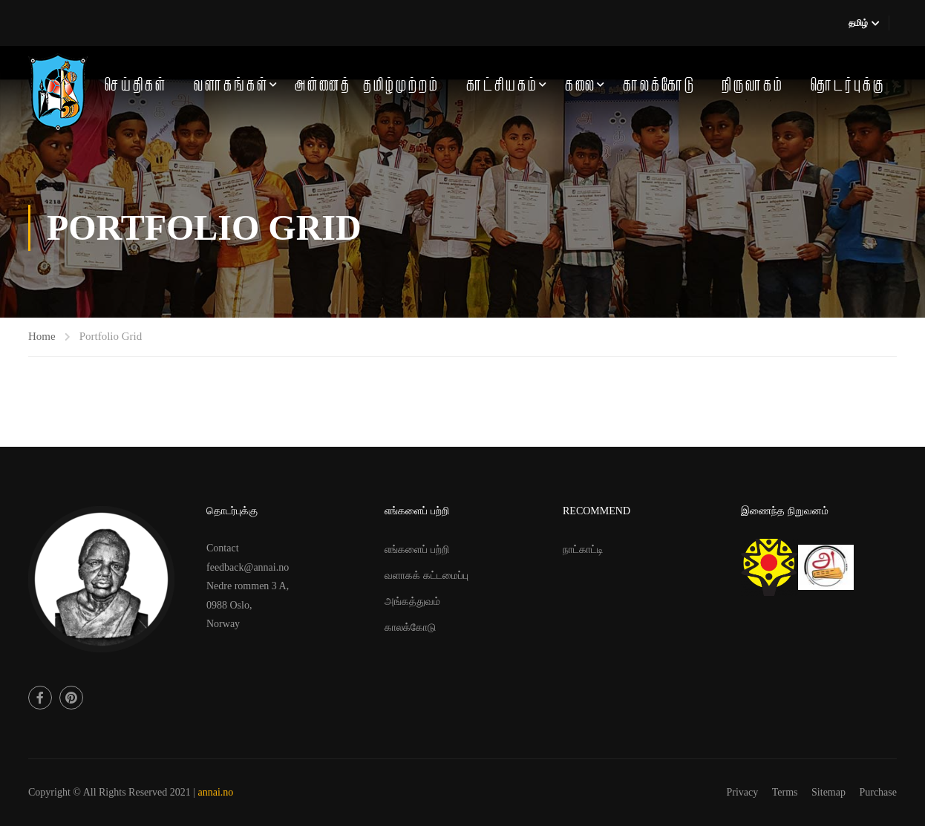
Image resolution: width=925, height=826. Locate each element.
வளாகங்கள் (231, 85)
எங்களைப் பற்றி (417, 549)
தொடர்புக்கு (848, 85)
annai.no (216, 792)
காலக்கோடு (659, 85)
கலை (580, 85)
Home (42, 336)
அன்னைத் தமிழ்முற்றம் (367, 85)
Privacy (743, 792)
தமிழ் (858, 23)
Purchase (878, 792)
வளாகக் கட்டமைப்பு (426, 575)
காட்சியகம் (502, 85)
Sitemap (828, 792)
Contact (222, 548)
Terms (785, 792)
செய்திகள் (136, 85)
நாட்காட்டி (583, 549)
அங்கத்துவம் (412, 601)
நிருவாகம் (753, 85)
